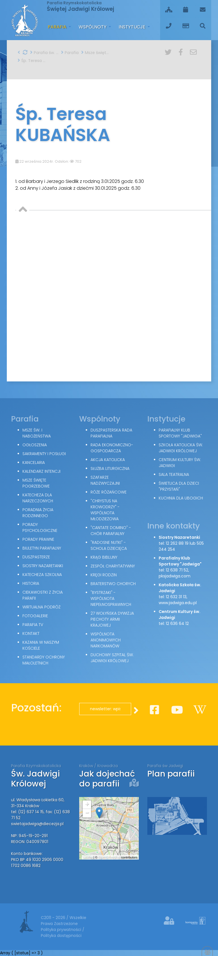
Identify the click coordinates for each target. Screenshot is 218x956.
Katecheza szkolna (42, 574)
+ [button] (87, 804)
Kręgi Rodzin (104, 575)
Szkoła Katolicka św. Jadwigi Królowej (181, 448)
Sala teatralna (174, 474)
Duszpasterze (36, 557)
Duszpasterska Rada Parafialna (111, 433)
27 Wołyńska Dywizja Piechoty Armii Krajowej (112, 619)
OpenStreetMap (109, 857)
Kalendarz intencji (41, 471)
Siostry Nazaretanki (42, 566)
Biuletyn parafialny (41, 548)
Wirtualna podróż (41, 607)
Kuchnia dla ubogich (181, 498)
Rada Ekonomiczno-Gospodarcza (112, 448)
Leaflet (88, 857)
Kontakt (30, 633)
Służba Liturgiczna (110, 468)
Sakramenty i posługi (44, 454)
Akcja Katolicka (108, 459)
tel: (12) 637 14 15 (27, 812)
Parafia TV (32, 624)
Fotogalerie (35, 616)
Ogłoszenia (34, 445)
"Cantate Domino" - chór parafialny (111, 530)
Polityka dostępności (61, 935)
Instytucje (132, 27)
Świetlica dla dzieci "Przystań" (179, 486)
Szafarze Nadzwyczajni (105, 480)
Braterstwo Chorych (113, 584)
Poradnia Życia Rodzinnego (37, 513)
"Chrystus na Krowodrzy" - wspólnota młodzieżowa (105, 510)
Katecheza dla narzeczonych (37, 498)
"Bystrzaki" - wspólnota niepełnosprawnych (111, 598)
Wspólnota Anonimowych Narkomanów (106, 640)
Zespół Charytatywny (113, 566)
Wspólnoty (93, 27)
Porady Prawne (38, 539)
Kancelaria (33, 462)
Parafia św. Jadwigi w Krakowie (44, 52)
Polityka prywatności (61, 929)
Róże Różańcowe (109, 492)
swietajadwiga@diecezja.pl (37, 824)
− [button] (87, 813)
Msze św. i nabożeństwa (36, 433)
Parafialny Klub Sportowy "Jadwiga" (180, 433)
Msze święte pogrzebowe (95, 52)
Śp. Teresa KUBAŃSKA (32, 60)
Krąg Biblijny (104, 557)
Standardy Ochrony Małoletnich (43, 660)
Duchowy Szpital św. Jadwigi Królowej (112, 658)
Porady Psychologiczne (39, 527)
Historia (30, 583)
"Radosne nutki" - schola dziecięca (109, 545)
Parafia (58, 27)
